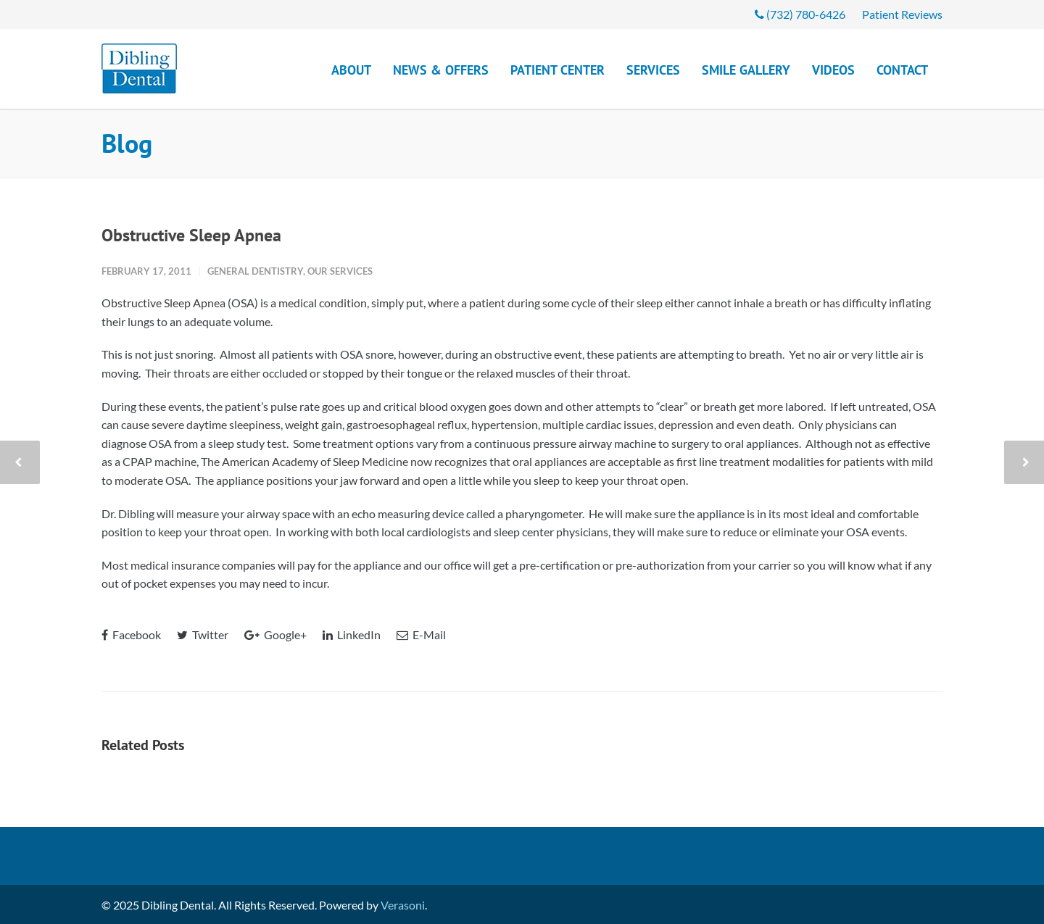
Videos (833, 70)
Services (653, 70)
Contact (902, 70)
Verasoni (403, 905)
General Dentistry (255, 271)
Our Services (340, 271)
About (351, 70)
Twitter (202, 634)
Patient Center (557, 70)
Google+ (275, 634)
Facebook (131, 634)
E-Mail (421, 634)
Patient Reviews (902, 14)
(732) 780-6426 (800, 14)
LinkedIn (352, 634)
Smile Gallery (746, 70)
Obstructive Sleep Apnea (191, 235)
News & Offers (441, 70)
